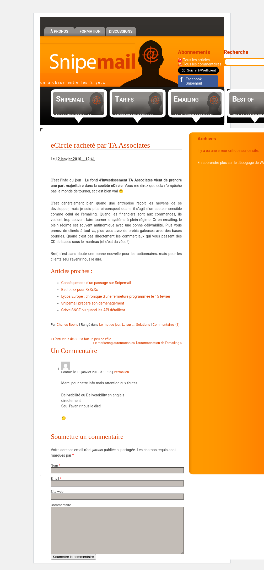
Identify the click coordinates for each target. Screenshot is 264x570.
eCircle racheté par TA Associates (100, 145)
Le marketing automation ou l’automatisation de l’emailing (137, 343)
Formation (90, 31)
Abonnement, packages (134, 115)
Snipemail (87, 58)
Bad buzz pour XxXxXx (79, 289)
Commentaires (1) (166, 324)
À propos (59, 31)
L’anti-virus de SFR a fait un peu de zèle (81, 339)
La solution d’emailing (74, 115)
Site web (57, 492)
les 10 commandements (193, 115)
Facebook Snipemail (194, 81)
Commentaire (61, 505)
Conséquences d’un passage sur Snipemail (96, 283)
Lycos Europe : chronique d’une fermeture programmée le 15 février (115, 296)
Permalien (121, 372)
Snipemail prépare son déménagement (92, 303)
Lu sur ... (128, 324)
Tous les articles (196, 60)
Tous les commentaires (202, 64)
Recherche (236, 52)
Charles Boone (67, 324)
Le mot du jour (109, 324)
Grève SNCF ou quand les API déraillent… (94, 310)
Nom (54, 465)
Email (55, 478)
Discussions (121, 31)
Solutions (143, 324)
